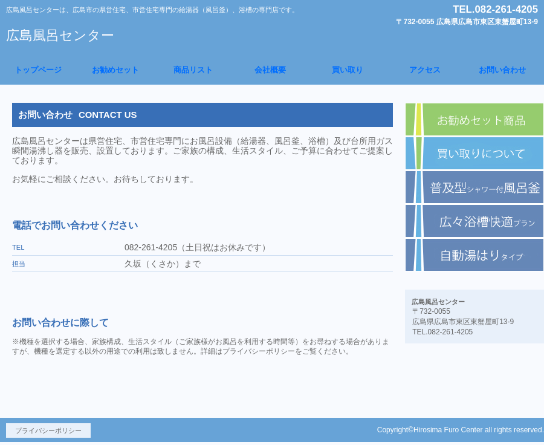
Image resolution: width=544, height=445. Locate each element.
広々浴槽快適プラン (474, 221)
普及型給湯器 (474, 187)
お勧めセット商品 (474, 120)
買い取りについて (474, 154)
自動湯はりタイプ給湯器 (474, 255)
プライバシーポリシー (48, 430)
